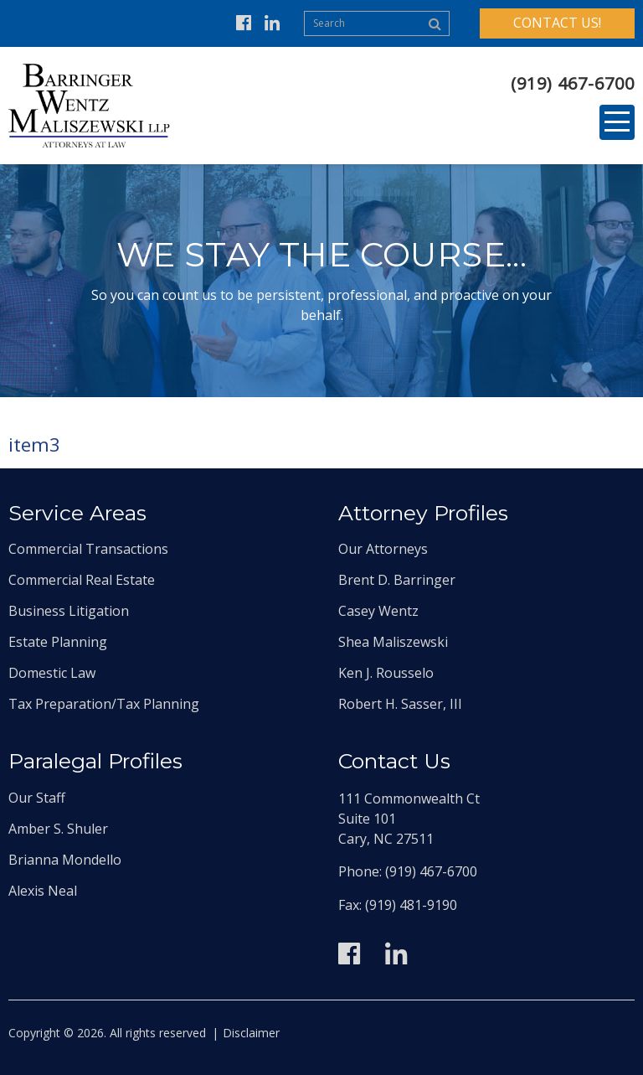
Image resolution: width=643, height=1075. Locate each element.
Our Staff (36, 797)
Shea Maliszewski (393, 642)
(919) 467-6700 (573, 83)
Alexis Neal (42, 890)
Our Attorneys (383, 549)
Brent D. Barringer (396, 580)
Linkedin (272, 23)
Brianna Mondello (64, 859)
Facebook (243, 23)
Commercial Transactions (88, 549)
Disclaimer (251, 1033)
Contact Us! (557, 22)
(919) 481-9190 (411, 905)
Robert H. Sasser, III (400, 704)
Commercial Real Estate (81, 580)
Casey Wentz (378, 611)
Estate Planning (57, 642)
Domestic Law (51, 673)
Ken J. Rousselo (386, 673)
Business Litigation (68, 611)
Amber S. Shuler (58, 828)
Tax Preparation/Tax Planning (103, 704)
